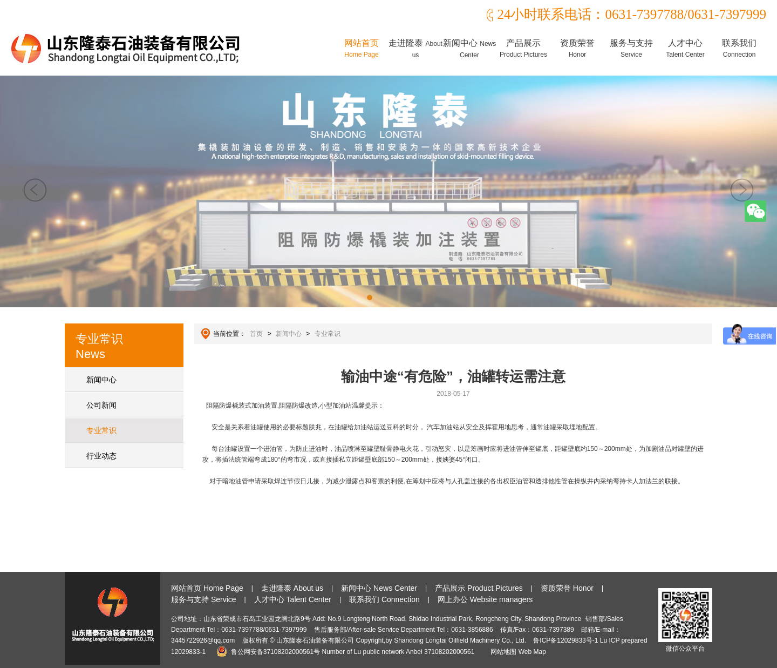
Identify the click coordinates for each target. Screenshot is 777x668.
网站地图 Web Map (518, 652)
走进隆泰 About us (292, 588)
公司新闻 (101, 405)
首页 (256, 334)
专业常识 (101, 430)
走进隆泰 (415, 48)
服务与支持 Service (203, 599)
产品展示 (523, 48)
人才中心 (685, 48)
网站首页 (361, 48)
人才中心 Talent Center (292, 599)
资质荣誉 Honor (567, 588)
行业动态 (101, 455)
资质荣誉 (577, 48)
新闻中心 (469, 48)
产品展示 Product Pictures (479, 588)
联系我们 (739, 48)
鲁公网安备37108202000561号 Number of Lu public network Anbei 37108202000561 (347, 652)
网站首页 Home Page (207, 588)
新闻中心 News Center (379, 588)
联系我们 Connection (384, 599)
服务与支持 (631, 48)
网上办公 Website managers (485, 599)
